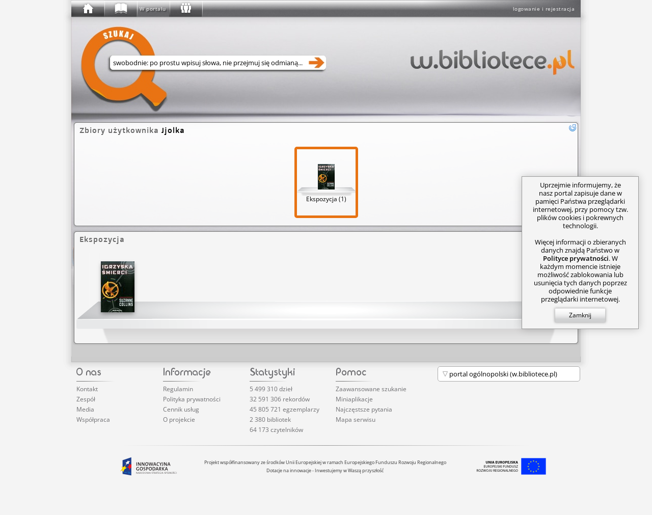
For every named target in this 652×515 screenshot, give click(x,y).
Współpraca (93, 419)
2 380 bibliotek (270, 419)
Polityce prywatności (576, 258)
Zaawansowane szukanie (371, 389)
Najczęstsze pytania (364, 409)
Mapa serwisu (355, 419)
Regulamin (178, 389)
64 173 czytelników (276, 429)
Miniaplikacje (354, 399)
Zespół (85, 399)
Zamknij (580, 315)
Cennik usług (181, 409)
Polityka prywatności (192, 399)
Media (85, 409)
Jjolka (173, 130)
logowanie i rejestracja (544, 8)
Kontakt (87, 389)
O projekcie (179, 419)
